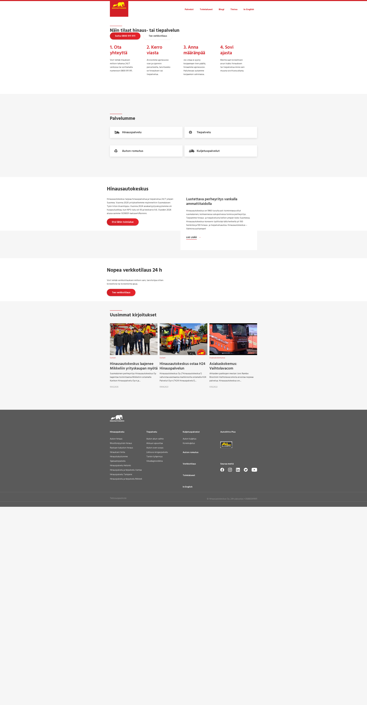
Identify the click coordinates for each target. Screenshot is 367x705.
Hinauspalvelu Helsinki (120, 673)
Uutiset (113, 565)
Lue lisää (191, 426)
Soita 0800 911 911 (125, 77)
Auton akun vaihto (155, 646)
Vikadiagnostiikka (154, 668)
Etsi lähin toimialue (123, 309)
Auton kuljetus (189, 646)
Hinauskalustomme (119, 664)
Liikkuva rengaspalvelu (157, 659)
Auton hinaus (116, 646)
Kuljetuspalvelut (191, 639)
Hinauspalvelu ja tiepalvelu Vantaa (126, 677)
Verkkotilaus (189, 671)
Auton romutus (190, 660)
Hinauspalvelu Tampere (121, 682)
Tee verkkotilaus (158, 77)
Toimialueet (206, 9)
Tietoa (233, 9)
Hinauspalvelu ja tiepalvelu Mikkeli (126, 686)
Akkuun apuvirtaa (154, 650)
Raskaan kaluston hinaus (121, 655)
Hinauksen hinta (117, 659)
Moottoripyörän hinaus (121, 650)
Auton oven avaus (154, 655)
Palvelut (189, 9)
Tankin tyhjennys (154, 664)
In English (249, 9)
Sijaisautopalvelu (117, 668)
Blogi (221, 9)
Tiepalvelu (151, 639)
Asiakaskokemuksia (217, 565)
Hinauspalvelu (117, 639)
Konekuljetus (189, 650)
